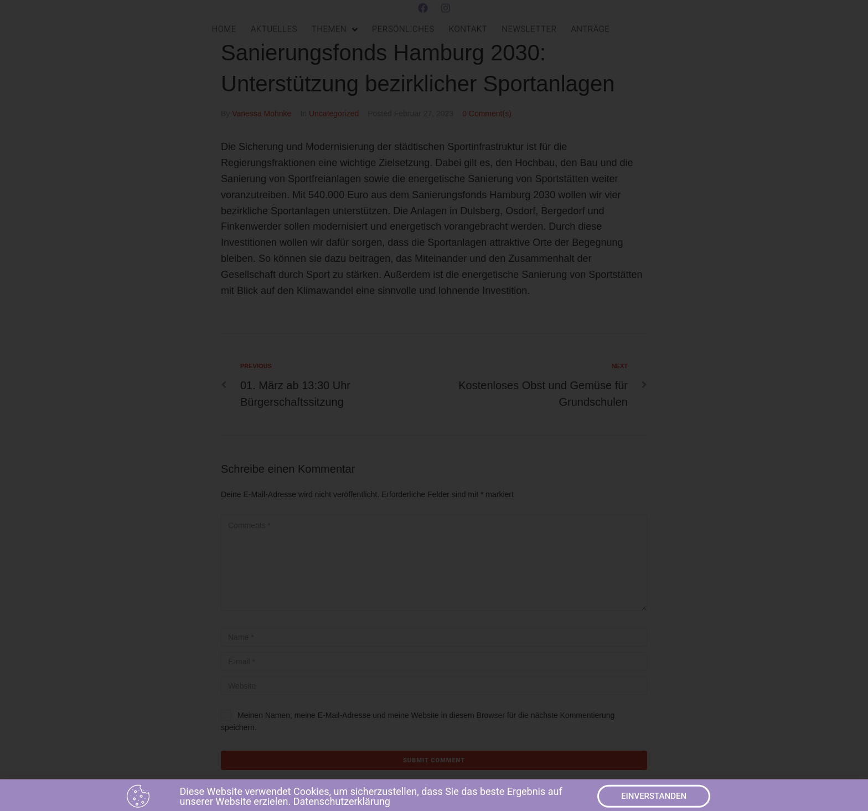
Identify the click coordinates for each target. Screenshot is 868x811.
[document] (434, 405)
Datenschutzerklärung (341, 803)
